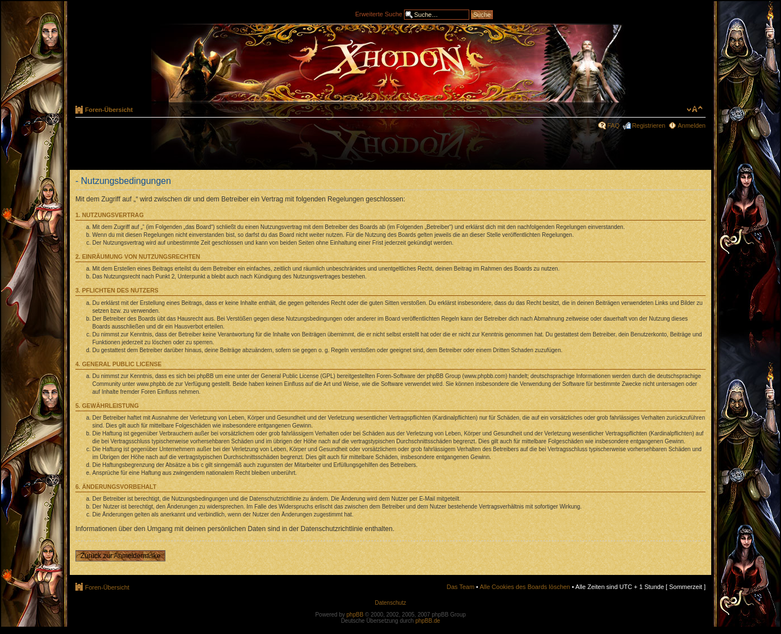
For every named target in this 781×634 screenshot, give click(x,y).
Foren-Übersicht (109, 109)
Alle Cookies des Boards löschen (524, 586)
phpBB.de (427, 621)
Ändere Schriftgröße (694, 109)
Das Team (460, 586)
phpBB (355, 614)
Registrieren (648, 125)
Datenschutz (390, 603)
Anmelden (691, 125)
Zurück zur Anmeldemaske (120, 556)
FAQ (613, 125)
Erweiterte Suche (378, 13)
